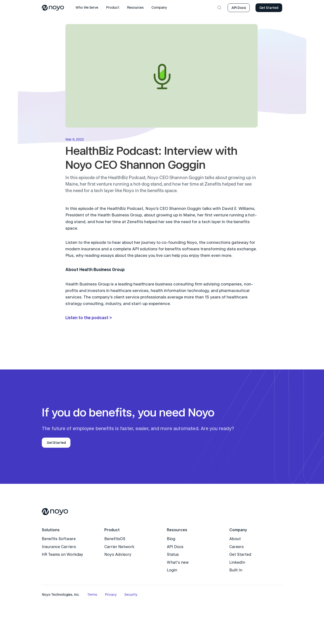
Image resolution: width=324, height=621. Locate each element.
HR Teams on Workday (62, 554)
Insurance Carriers (59, 546)
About (235, 539)
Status (173, 554)
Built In (235, 570)
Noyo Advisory (117, 554)
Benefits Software (59, 539)
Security (131, 594)
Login (172, 570)
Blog (171, 539)
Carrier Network (119, 546)
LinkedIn (237, 562)
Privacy (111, 594)
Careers (236, 546)
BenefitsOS (114, 539)
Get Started (240, 554)
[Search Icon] (219, 7)
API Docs (175, 546)
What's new (178, 562)
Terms (92, 594)
